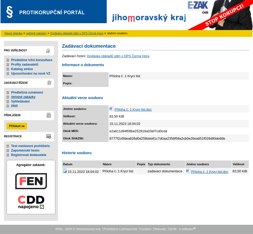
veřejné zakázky (36, 33)
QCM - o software (181, 229)
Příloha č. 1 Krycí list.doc (133, 109)
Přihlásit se (17, 126)
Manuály (160, 229)
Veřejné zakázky (23, 97)
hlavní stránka (13, 33)
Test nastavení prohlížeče (30, 146)
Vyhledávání (20, 101)
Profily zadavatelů (24, 64)
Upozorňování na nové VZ (30, 73)
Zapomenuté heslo (25, 150)
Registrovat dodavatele (28, 155)
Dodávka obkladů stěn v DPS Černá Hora (76, 33)
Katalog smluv (22, 69)
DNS (14, 106)
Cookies (146, 229)
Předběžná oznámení (27, 92)
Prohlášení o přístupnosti (120, 229)
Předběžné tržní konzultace (31, 60)
